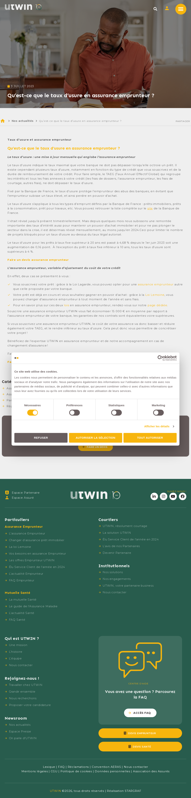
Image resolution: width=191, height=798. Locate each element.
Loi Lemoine (155, 295)
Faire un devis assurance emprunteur (38, 260)
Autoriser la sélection (95, 437)
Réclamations (78, 767)
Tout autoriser (150, 437)
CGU (54, 771)
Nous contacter (136, 767)
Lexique (49, 767)
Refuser (41, 437)
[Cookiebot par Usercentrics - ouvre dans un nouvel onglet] (160, 358)
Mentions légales (34, 771)
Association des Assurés (151, 771)
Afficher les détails (156, 426)
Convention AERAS (106, 767)
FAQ (61, 767)
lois (66, 305)
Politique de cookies (76, 771)
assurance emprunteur (155, 284)
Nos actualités (23, 121)
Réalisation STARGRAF (124, 791)
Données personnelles (112, 771)
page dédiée (157, 305)
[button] (155, 9)
